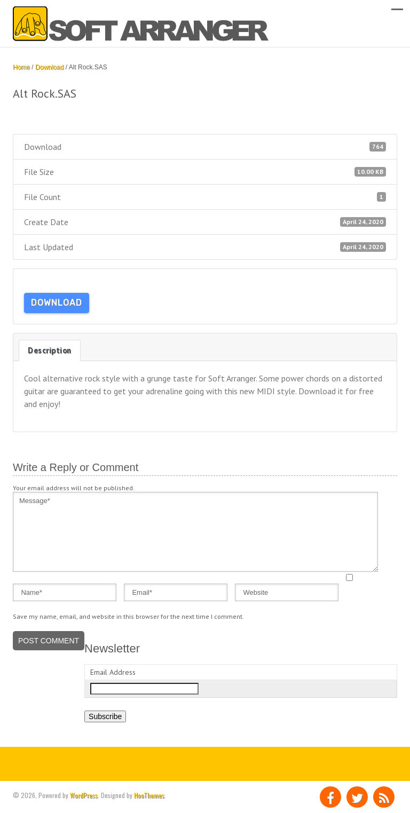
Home (21, 67)
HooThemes (149, 795)
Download (49, 67)
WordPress (84, 795)
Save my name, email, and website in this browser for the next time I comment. (128, 616)
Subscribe (105, 716)
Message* (195, 532)
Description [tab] (50, 350)
